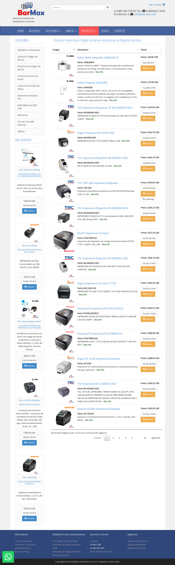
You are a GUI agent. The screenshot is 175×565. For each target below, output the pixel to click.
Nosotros (34, 31)
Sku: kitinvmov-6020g (29, 169)
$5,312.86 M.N (149, 389)
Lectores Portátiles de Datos (29, 87)
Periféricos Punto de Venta (28, 78)
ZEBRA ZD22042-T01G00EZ (29, 404)
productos (88, 31)
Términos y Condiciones (25, 544)
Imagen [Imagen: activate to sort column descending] (56, 49)
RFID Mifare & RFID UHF (27, 107)
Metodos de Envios (23, 548)
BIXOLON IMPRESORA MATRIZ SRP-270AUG (29, 251)
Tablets (21, 131)
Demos (105, 31)
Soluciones (53, 31)
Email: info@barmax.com (101, 551)
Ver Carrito (157, 5)
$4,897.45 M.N (29, 281)
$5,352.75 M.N (29, 513)
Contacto (119, 31)
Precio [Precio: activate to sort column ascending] (144, 49)
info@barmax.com (145, 14)
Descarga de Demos (61, 555)
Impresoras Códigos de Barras (29, 68)
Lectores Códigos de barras (28, 58)
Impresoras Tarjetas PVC (28, 97)
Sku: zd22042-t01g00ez (29, 400)
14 (145, 437)
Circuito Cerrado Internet (26, 123)
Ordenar (29, 211)
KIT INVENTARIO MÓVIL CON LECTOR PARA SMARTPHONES (29, 175)
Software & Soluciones (29, 50)
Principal (58, 40)
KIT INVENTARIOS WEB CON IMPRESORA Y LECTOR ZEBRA (29, 327)
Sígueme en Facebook (136, 544)
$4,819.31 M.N (149, 288)
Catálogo (148, 199)
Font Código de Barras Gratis (64, 541)
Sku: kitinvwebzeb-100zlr (29, 321)
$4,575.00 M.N (149, 188)
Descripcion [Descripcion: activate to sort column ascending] (82, 49)
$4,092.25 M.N (149, 113)
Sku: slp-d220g (29, 477)
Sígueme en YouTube (136, 548)
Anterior (97, 437)
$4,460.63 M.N (149, 163)
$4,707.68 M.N (149, 238)
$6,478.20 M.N (29, 205)
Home (20, 31)
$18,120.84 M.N (29, 360)
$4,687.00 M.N (149, 213)
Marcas (71, 31)
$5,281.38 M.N (149, 363)
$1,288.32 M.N (149, 87)
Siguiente (155, 437)
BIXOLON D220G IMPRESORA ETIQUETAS (29, 482)
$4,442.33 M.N (149, 138)
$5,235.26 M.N (149, 338)
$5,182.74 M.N (149, 313)
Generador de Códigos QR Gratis (66, 551)
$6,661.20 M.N (29, 437)
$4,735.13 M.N (149, 263)
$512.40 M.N (148, 62)
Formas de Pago (22, 551)
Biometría (23, 115)
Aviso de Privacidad (23, 541)
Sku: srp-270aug (29, 245)
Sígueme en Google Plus (137, 541)
